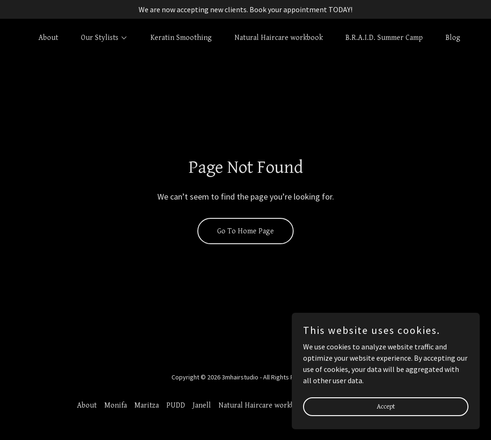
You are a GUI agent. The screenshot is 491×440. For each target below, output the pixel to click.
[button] (100, 38)
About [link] (48, 37)
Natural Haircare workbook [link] (278, 37)
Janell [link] (202, 405)
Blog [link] (452, 37)
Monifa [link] (115, 405)
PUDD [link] (175, 405)
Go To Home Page (245, 231)
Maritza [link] (146, 405)
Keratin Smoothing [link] (181, 37)
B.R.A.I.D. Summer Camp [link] (384, 37)
